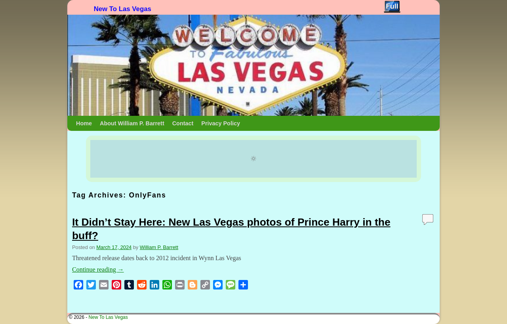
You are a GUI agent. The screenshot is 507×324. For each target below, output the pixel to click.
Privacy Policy (220, 123)
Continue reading (98, 269)
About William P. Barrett (132, 123)
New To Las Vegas (122, 9)
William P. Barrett (159, 247)
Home (84, 123)
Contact (183, 123)
